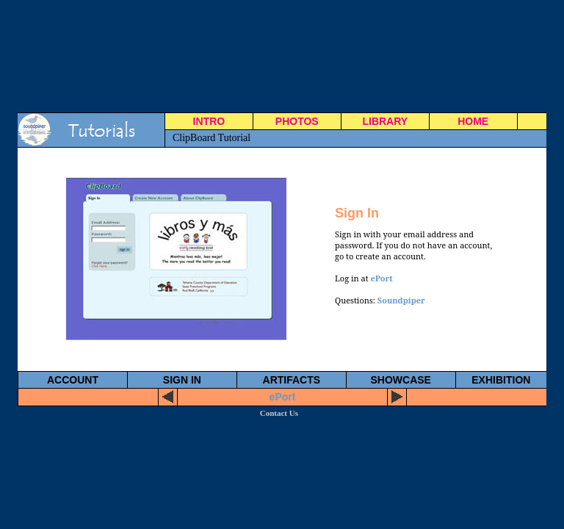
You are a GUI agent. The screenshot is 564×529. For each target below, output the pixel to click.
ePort (381, 278)
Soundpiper (401, 300)
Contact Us (279, 413)
